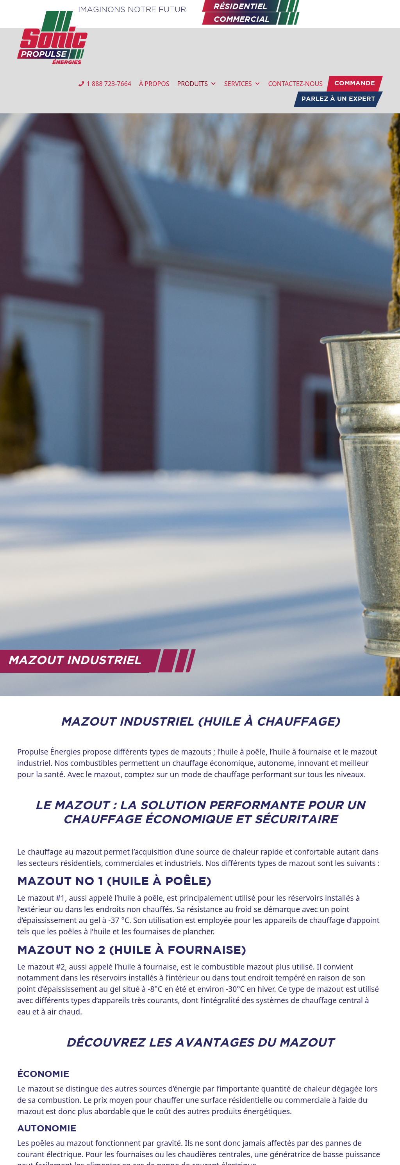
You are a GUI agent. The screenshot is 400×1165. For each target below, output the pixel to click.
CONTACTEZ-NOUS (295, 83)
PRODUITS (196, 83)
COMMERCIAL (242, 19)
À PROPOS (154, 83)
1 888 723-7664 (109, 83)
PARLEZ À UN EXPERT (338, 99)
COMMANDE (354, 83)
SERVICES (242, 83)
